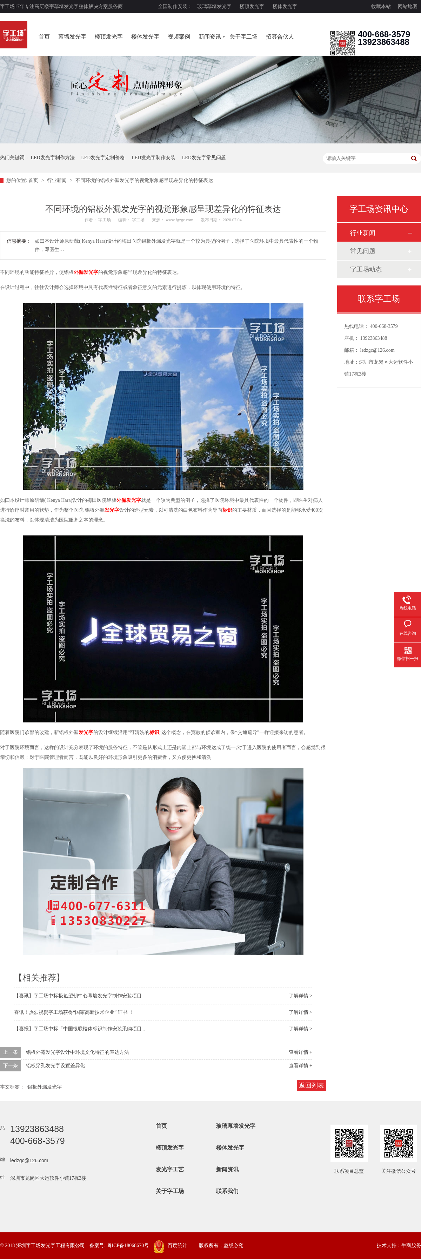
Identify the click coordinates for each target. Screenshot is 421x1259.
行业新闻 (57, 180)
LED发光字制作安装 (153, 157)
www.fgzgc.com (179, 219)
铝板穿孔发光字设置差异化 (55, 1065)
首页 (44, 37)
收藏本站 (381, 6)
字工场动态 (366, 269)
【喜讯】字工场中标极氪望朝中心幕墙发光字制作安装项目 (78, 995)
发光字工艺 (170, 1169)
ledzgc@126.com (377, 350)
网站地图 (407, 6)
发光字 (112, 510)
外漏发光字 (86, 272)
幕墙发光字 (72, 37)
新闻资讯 (210, 37)
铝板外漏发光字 (44, 1087)
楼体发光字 (285, 6)
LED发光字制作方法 (53, 157)
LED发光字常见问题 (204, 157)
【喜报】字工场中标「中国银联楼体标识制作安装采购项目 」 (81, 1028)
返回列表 (311, 1085)
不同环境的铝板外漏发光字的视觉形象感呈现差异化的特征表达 (144, 180)
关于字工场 (243, 37)
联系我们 (227, 1191)
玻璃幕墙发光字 (214, 6)
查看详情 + (300, 1052)
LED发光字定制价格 (103, 157)
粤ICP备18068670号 (128, 1245)
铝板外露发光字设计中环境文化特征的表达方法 (77, 1052)
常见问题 (362, 251)
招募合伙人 (280, 37)
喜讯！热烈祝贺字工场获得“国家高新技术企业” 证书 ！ (74, 1012)
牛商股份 (411, 1245)
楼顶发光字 (252, 6)
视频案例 (179, 37)
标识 (227, 510)
